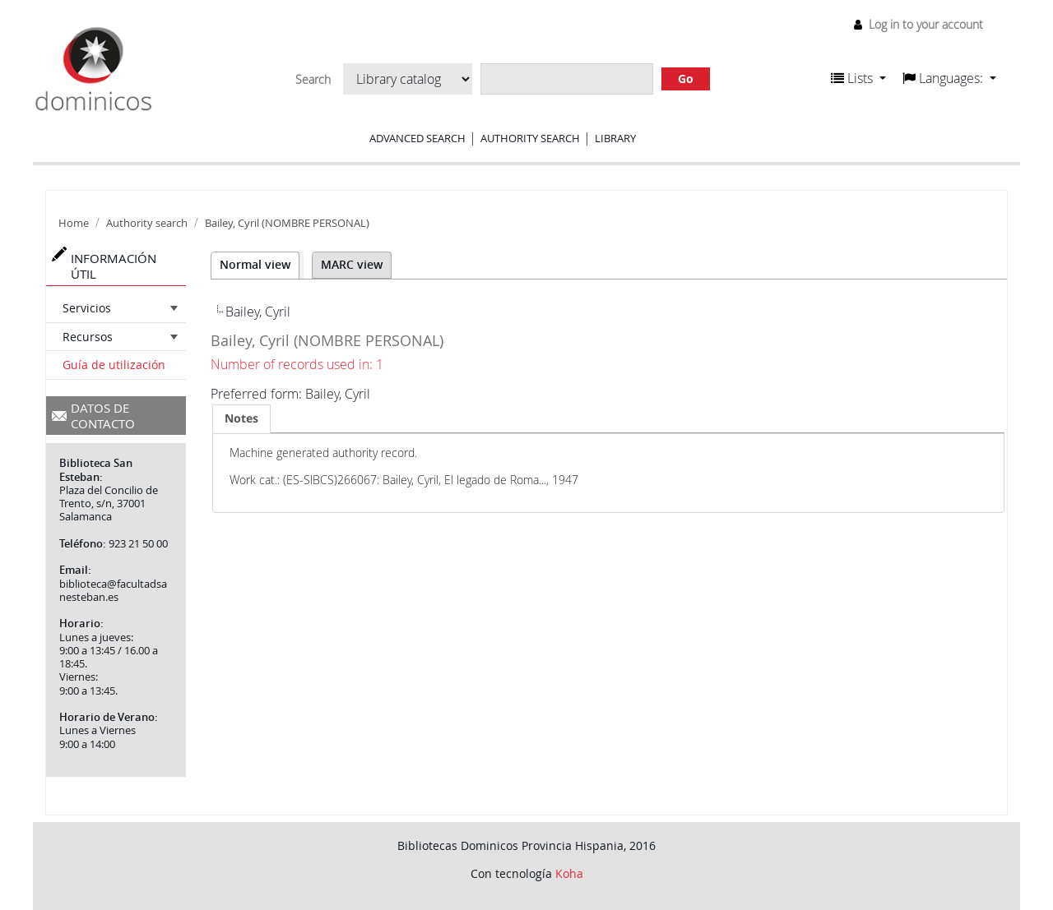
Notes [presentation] (241, 418)
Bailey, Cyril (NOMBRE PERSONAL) (287, 223)
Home (73, 223)
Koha (569, 873)
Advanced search (417, 138)
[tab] (241, 418)
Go (685, 78)
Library (615, 138)
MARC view (352, 264)
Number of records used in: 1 (297, 364)
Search (313, 79)
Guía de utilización (114, 364)
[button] (858, 78)
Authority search (530, 138)
